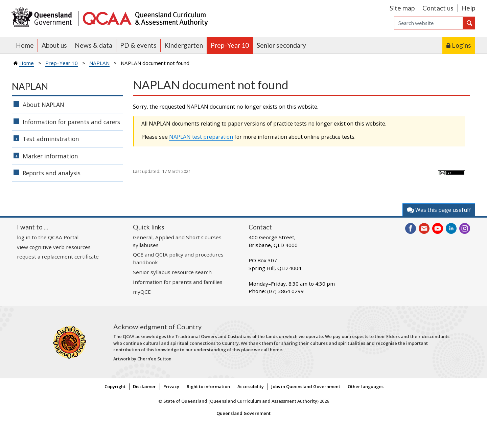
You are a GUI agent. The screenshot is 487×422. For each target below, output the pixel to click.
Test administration (51, 139)
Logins (461, 45)
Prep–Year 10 (230, 45)
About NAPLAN (43, 105)
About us (54, 45)
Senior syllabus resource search (172, 272)
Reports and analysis (51, 173)
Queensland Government (243, 413)
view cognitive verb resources (54, 247)
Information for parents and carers (71, 122)
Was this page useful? (439, 210)
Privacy (171, 386)
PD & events (138, 45)
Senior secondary (281, 45)
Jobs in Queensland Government (305, 386)
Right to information (208, 386)
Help (468, 8)
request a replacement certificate (58, 256)
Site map (402, 8)
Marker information (50, 156)
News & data (93, 45)
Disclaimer (144, 386)
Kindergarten (183, 45)
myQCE (142, 291)
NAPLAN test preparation (201, 136)
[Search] (428, 23)
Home (25, 45)
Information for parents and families (178, 282)
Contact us (438, 8)
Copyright (115, 386)
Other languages (366, 386)
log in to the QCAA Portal (47, 237)
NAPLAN (99, 63)
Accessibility (250, 386)
